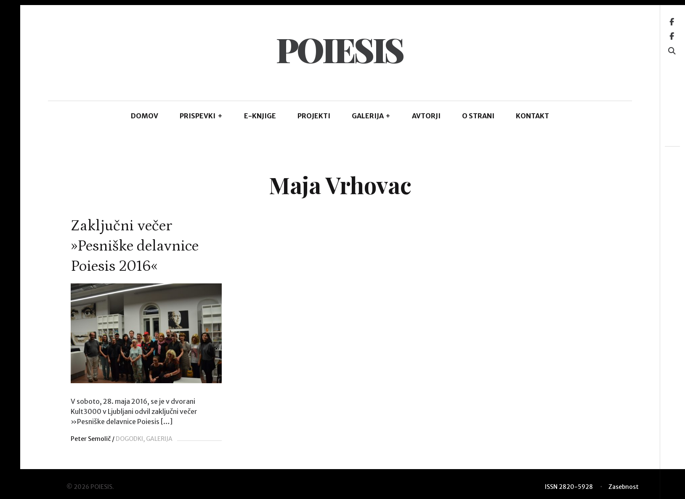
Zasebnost (623, 486)
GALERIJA (371, 116)
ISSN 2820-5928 (569, 486)
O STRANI (478, 116)
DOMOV (144, 116)
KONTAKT (532, 116)
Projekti (313, 116)
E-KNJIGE (260, 116)
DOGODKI (129, 439)
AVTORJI (426, 116)
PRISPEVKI (201, 116)
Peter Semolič (91, 439)
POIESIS (339, 49)
